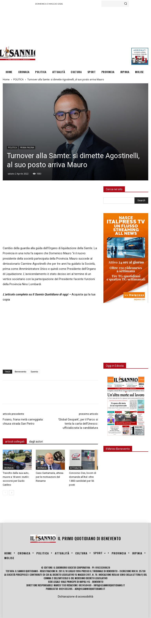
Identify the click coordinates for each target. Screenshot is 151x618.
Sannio (34, 371)
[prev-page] (5, 492)
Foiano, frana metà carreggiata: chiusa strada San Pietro (23, 421)
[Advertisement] (93, 36)
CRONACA (9, 468)
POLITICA (18, 79)
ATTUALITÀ (75, 468)
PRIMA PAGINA (27, 147)
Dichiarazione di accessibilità (75, 596)
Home (6, 79)
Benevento (20, 371)
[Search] (125, 4)
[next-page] (11, 492)
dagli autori (36, 441)
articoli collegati (14, 441)
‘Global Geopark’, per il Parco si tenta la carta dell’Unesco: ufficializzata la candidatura (78, 424)
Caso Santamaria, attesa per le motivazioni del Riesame (49, 476)
